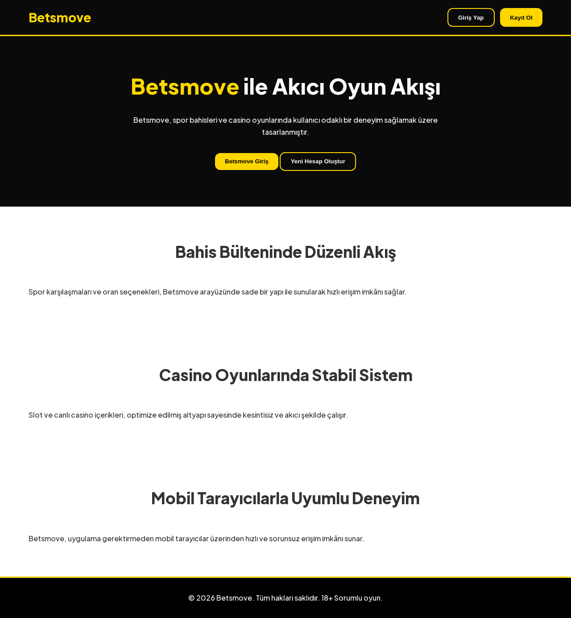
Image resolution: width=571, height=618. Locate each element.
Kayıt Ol (521, 17)
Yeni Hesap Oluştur (318, 161)
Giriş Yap (471, 17)
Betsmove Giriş (247, 161)
